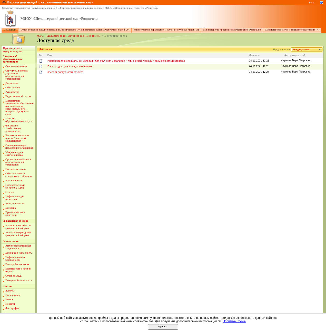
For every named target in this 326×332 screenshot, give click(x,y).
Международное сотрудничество (14, 153)
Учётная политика (15, 203)
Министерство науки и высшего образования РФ (292, 29)
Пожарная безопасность (18, 280)
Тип (41, 55)
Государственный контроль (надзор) (15, 186)
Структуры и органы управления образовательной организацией (16, 74)
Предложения (12, 295)
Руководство (12, 92)
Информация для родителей (14, 197)
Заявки (9, 299)
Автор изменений (294, 55)
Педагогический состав (18, 96)
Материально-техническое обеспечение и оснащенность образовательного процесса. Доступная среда (19, 107)
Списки (7, 286)
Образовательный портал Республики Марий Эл (29, 8)
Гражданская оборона (15, 220)
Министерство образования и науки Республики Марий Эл (166, 29)
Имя (49, 55)
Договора (10, 208)
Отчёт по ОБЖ (13, 275)
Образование (12, 87)
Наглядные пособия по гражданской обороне (17, 226)
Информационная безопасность (15, 258)
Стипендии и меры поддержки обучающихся (19, 146)
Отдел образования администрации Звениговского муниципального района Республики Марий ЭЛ (75, 29)
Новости (10, 303)
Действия (44, 49)
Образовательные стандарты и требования (18, 174)
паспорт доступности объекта (65, 72)
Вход (311, 2)
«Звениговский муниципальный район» (80, 8)
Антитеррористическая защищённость (18, 247)
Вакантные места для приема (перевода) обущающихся (17, 138)
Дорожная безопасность (18, 252)
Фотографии (12, 308)
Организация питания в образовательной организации (18, 162)
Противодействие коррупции (15, 213)
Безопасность (11, 241)
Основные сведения (16, 66)
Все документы (302, 49)
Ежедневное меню (15, 169)
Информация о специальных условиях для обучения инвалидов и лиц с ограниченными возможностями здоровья (117, 60)
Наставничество (14, 180)
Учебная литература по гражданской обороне (18, 234)
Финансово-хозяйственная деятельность (13, 128)
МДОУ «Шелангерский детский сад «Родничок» (131, 8)
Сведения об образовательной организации (12, 59)
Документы (11, 83)
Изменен (254, 55)
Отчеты (9, 192)
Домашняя (10, 29)
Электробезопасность (17, 264)
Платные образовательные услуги (18, 120)
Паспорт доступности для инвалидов (70, 66)
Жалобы (9, 290)
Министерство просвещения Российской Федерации (232, 29)
